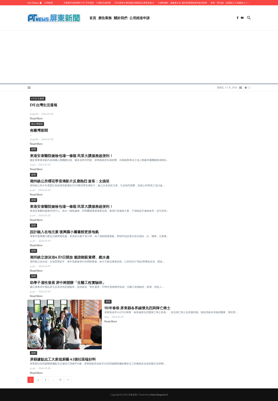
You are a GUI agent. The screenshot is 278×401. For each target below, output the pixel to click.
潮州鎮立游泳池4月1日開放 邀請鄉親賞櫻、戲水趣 (70, 257)
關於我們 (120, 18)
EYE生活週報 (37, 98)
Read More (36, 118)
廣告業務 (105, 18)
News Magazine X (159, 394)
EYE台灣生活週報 (43, 105)
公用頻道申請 (139, 18)
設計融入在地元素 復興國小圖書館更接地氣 (64, 231)
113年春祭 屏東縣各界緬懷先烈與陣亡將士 (137, 308)
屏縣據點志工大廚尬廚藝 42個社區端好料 (63, 359)
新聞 (33, 149)
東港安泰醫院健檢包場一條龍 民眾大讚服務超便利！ (71, 155)
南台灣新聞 (37, 123)
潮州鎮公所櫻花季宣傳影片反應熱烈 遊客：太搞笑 (70, 181)
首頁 (92, 18)
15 (60, 379)
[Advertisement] (139, 57)
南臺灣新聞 (39, 130)
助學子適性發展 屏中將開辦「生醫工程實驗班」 (68, 282)
